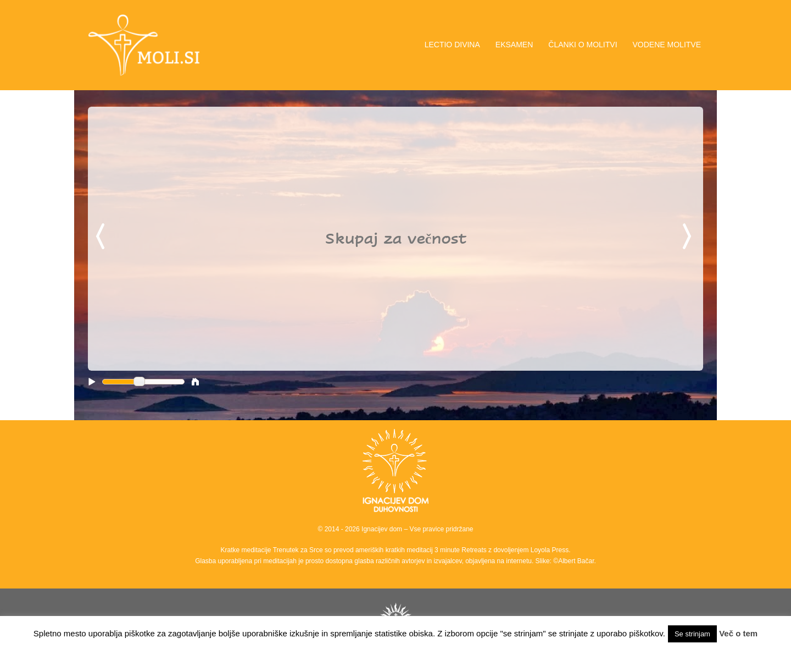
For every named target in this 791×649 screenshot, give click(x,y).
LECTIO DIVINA (452, 44)
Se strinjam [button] (692, 634)
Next (689, 237)
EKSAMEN (514, 44)
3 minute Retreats (461, 550)
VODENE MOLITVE (667, 44)
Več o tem (738, 633)
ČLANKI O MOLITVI (582, 44)
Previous (102, 237)
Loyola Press (550, 550)
